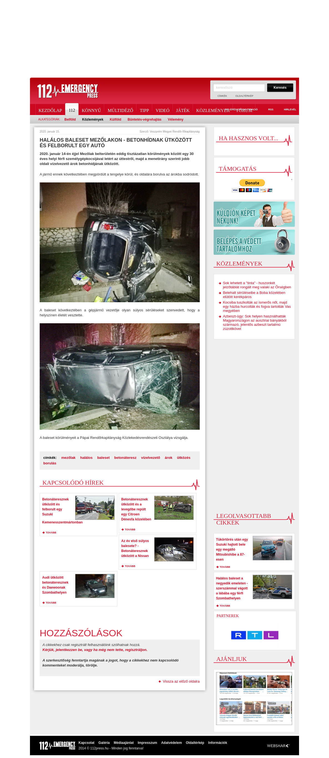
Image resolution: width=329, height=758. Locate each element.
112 (72, 109)
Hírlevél (286, 109)
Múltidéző (120, 109)
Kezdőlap (50, 109)
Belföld (70, 119)
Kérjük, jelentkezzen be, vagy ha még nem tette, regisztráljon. (95, 650)
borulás (49, 463)
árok (168, 458)
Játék (183, 109)
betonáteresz (125, 458)
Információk (217, 743)
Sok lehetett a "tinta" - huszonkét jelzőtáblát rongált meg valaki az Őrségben (257, 285)
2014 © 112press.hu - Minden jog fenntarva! (111, 748)
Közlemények (213, 109)
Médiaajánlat (124, 743)
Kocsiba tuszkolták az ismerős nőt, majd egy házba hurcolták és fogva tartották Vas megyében (257, 306)
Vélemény (175, 119)
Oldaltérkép (245, 96)
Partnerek (228, 616)
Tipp (144, 109)
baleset (103, 458)
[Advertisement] (164, 39)
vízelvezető (150, 458)
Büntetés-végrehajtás (144, 119)
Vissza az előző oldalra (181, 681)
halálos (86, 458)
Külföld (115, 119)
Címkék (222, 96)
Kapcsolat (86, 743)
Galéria (104, 743)
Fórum (244, 109)
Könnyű (91, 109)
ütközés (183, 458)
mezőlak (68, 458)
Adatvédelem (171, 743)
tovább (51, 532)
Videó (162, 109)
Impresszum (147, 743)
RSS (268, 109)
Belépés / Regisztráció (238, 109)
